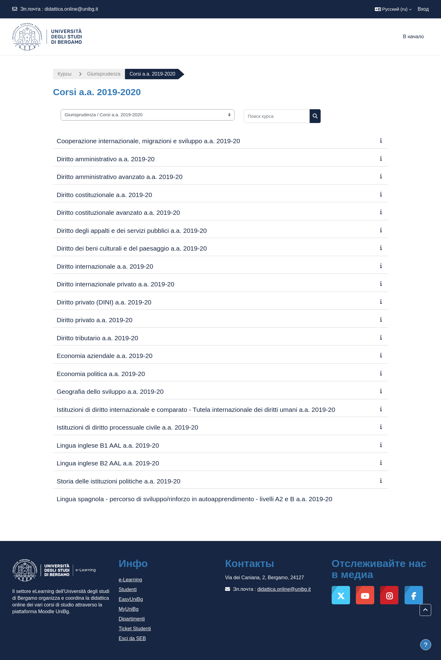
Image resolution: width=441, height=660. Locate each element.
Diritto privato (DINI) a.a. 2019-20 (104, 302)
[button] (393, 9)
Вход (423, 9)
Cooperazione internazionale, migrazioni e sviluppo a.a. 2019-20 (148, 140)
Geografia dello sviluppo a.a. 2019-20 (110, 391)
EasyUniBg (131, 599)
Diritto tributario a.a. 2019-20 (97, 337)
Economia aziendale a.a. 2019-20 (105, 355)
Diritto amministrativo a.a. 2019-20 (106, 158)
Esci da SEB (132, 638)
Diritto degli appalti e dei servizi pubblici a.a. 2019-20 (132, 230)
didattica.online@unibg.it (71, 9)
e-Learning (130, 579)
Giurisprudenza (104, 73)
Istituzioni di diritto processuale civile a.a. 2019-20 (127, 427)
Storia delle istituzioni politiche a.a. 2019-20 (118, 481)
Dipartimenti (132, 618)
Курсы (65, 73)
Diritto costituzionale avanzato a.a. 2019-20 (118, 212)
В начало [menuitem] (413, 36)
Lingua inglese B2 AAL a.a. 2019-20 (108, 463)
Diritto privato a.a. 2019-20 (94, 319)
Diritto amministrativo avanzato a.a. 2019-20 (120, 176)
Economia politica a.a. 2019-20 (101, 373)
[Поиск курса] (277, 116)
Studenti (128, 589)
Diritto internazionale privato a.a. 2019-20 (115, 284)
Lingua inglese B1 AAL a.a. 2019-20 (108, 445)
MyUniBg (129, 609)
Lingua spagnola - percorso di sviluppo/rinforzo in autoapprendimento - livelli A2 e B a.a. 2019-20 (194, 498)
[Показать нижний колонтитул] (425, 644)
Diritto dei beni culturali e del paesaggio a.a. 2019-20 (132, 248)
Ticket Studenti (135, 628)
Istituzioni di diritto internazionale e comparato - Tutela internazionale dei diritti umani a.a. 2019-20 (196, 409)
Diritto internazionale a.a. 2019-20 (105, 266)
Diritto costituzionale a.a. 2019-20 (104, 194)
